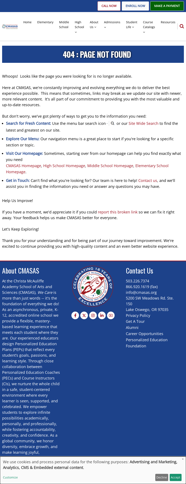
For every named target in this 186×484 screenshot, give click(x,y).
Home (27, 22)
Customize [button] (10, 477)
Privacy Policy (138, 315)
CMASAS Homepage (23, 165)
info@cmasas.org (141, 292)
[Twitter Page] (84, 315)
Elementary (45, 22)
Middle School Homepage (110, 165)
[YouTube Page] (111, 315)
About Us (94, 24)
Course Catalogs (149, 24)
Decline (161, 477)
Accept (175, 477)
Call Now (109, 6)
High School (79, 24)
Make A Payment (167, 6)
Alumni (132, 327)
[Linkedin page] (102, 315)
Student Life (131, 24)
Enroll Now (135, 6)
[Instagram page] (93, 315)
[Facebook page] (75, 315)
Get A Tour (135, 321)
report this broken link (117, 211)
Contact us (147, 180)
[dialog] (93, 470)
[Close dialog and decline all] (183, 459)
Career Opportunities (144, 333)
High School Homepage (64, 165)
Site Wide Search (143, 123)
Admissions (112, 22)
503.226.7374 (137, 280)
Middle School (64, 24)
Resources (168, 22)
